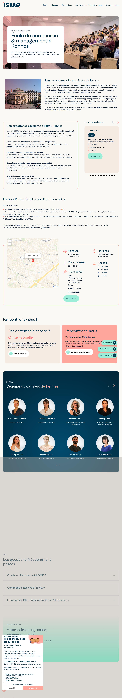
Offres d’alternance (95, 5)
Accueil (13, 30)
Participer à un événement (80, 352)
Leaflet (55, 287)
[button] (113, 122)
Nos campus (20, 30)
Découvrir (94, 156)
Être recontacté (20, 354)
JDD (62, 209)
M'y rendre (70, 298)
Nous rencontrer (112, 5)
